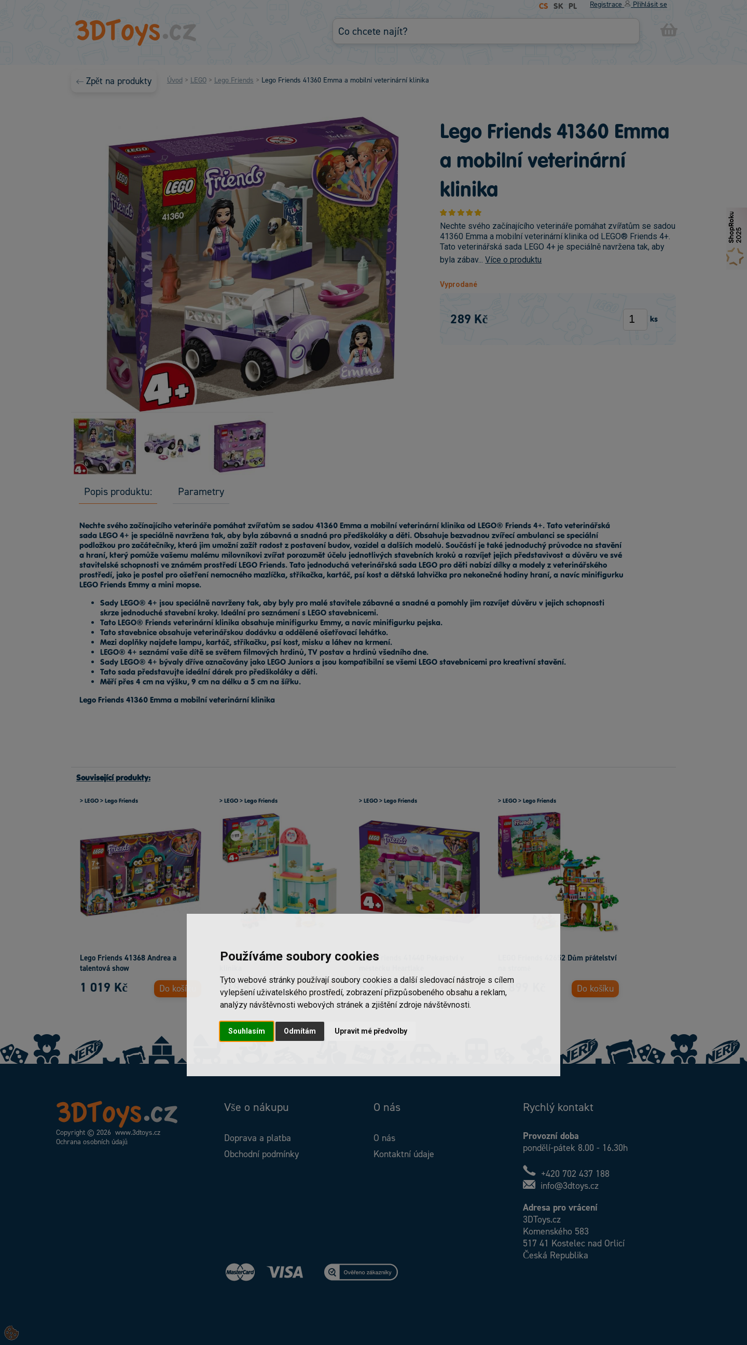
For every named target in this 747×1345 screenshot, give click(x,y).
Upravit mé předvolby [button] (371, 1031)
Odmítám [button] (300, 1031)
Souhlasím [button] (246, 1031)
